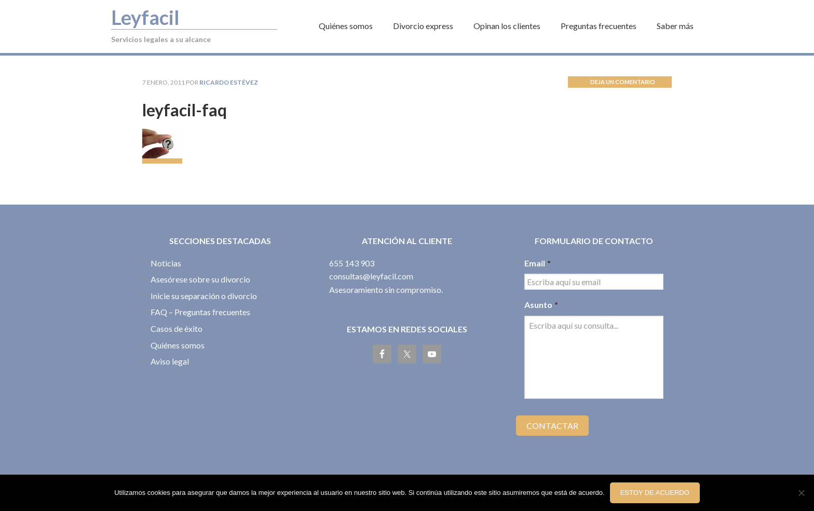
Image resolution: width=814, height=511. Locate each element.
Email (537, 263)
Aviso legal (170, 361)
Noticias (166, 263)
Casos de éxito (176, 328)
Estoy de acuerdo (654, 492)
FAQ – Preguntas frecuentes (200, 312)
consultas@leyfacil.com (371, 276)
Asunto (541, 305)
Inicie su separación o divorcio (204, 296)
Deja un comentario (622, 81)
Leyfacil (145, 17)
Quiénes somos (178, 345)
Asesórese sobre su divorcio (200, 279)
